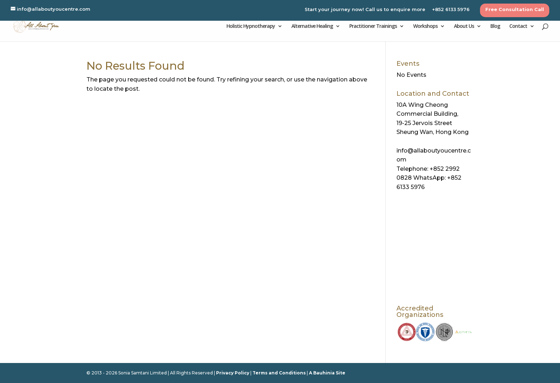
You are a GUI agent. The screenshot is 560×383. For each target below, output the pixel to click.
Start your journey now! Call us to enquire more (365, 9)
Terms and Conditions (279, 372)
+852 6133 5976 (451, 9)
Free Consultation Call (514, 9)
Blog (495, 26)
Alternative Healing (312, 26)
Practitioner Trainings (373, 26)
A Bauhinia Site (327, 372)
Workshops (425, 26)
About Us (464, 26)
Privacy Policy (232, 372)
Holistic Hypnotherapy (250, 26)
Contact (518, 26)
